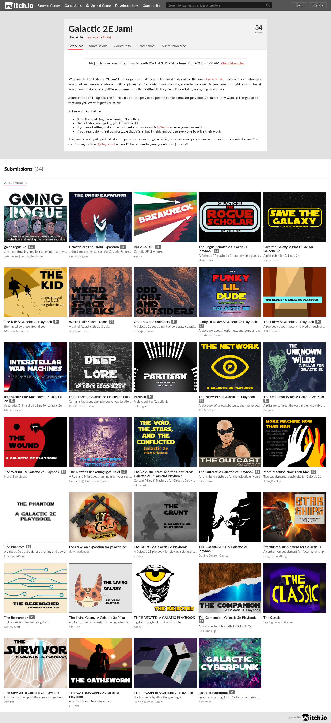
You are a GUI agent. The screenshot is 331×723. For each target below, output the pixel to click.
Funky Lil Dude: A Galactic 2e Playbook (228, 322)
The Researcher (16, 618)
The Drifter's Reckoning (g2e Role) (94, 472)
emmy (138, 256)
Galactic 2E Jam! (100, 28)
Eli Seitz (74, 706)
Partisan (140, 397)
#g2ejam (109, 37)
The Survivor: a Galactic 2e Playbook (31, 693)
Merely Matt (12, 627)
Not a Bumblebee (15, 476)
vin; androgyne (78, 256)
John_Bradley (272, 481)
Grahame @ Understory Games (89, 481)
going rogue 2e (15, 247)
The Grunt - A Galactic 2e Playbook (160, 547)
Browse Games (49, 5)
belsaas (268, 410)
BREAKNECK (144, 247)
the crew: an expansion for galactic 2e (97, 547)
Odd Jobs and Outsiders (152, 322)
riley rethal (92, 37)
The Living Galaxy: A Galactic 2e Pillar (97, 618)
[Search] (268, 5)
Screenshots (146, 46)
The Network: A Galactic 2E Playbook (227, 397)
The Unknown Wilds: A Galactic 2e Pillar (293, 397)
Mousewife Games (16, 331)
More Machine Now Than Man (286, 472)
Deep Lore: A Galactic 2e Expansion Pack (99, 397)
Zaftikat (9, 702)
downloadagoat (79, 552)
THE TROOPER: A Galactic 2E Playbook (163, 693)
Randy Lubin (271, 260)
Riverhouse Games (211, 335)
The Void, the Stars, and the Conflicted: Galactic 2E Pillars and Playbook (163, 474)
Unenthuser (206, 260)
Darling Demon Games (213, 556)
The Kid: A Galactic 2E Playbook (28, 322)
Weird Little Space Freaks (88, 322)
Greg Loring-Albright (276, 556)
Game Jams (73, 5)
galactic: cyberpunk (213, 693)
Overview (75, 46)
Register (318, 5)
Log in (299, 5)
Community (151, 5)
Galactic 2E (214, 79)
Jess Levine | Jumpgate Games (23, 256)
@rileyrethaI (106, 144)
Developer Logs (126, 5)
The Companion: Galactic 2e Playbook (227, 618)
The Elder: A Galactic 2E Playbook (288, 322)
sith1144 (74, 627)
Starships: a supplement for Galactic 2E (292, 547)
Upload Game (98, 5)
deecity (138, 556)
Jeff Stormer (271, 331)
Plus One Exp (207, 631)
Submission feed (174, 46)
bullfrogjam (141, 406)
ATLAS (138, 627)
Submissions (98, 46)
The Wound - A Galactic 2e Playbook (31, 472)
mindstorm (206, 481)
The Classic (272, 618)
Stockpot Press (78, 331)
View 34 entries (232, 63)
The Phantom (14, 547)
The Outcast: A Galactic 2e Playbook (226, 472)
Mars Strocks (12, 410)
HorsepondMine (14, 556)
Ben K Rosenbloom (81, 406)
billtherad (140, 485)
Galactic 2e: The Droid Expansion (94, 247)
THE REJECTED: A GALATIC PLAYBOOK (164, 618)
